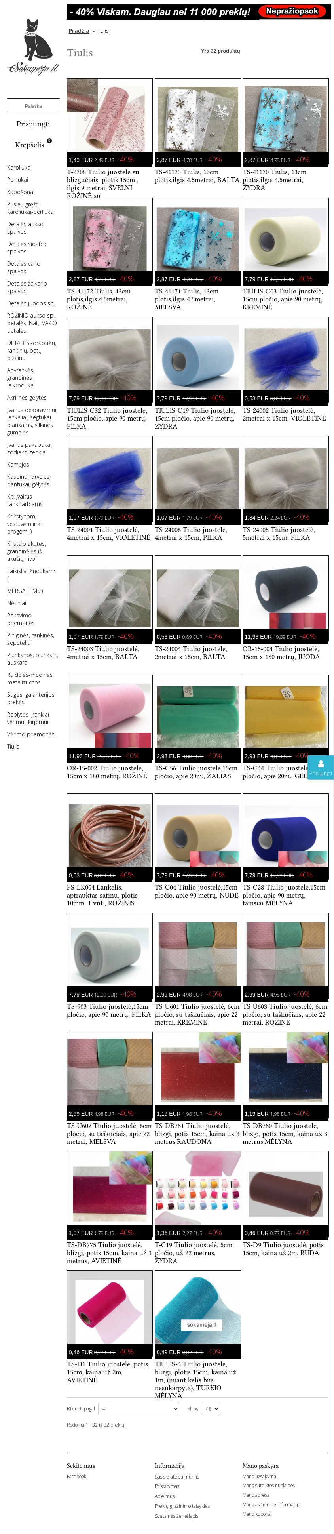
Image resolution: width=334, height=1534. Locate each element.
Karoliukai (19, 167)
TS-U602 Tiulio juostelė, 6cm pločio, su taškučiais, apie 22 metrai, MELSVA (109, 1133)
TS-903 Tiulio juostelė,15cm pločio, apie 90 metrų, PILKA (109, 1010)
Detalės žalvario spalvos (27, 287)
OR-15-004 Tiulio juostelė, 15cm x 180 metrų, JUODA (281, 653)
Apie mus (165, 1496)
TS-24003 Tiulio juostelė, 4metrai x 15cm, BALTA (103, 653)
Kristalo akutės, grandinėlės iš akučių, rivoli (26, 551)
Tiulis (13, 746)
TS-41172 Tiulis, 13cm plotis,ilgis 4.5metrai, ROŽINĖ (99, 299)
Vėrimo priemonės (31, 734)
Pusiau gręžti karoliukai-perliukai (31, 207)
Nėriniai (16, 603)
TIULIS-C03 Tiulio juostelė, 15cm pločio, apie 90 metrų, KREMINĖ (283, 299)
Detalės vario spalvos (23, 267)
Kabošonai (20, 192)
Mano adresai (257, 1495)
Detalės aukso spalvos (25, 227)
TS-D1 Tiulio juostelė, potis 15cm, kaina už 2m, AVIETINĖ (107, 1372)
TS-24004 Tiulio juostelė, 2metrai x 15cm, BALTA (191, 653)
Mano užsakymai (260, 1476)
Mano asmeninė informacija (271, 1504)
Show (193, 1408)
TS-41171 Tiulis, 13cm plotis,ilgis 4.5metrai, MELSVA (186, 299)
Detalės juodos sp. (31, 303)
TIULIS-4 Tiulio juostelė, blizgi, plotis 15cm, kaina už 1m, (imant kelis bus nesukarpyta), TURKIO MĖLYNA (195, 1380)
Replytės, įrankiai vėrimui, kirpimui (28, 718)
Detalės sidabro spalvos (27, 247)
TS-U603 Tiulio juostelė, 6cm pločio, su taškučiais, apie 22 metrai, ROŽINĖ (285, 1014)
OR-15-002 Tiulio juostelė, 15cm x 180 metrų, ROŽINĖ (107, 772)
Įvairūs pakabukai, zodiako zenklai (30, 448)
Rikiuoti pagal (81, 1408)
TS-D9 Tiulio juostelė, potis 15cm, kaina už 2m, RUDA (283, 1249)
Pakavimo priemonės (21, 619)
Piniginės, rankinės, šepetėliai (30, 638)
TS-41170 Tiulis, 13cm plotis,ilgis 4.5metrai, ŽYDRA (274, 180)
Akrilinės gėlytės (27, 397)
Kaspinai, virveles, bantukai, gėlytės (29, 480)
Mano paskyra (261, 1465)
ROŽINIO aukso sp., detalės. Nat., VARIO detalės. (32, 323)
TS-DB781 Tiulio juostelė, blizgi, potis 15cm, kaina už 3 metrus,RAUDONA (197, 1133)
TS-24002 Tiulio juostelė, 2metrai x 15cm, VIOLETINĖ (284, 414)
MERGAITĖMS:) (25, 591)
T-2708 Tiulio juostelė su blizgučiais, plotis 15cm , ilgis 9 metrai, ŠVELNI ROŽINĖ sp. (103, 184)
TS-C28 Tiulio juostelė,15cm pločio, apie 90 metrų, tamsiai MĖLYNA (284, 895)
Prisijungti (33, 123)
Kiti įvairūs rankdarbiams (25, 500)
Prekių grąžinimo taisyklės (182, 1506)
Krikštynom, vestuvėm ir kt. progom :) (25, 524)
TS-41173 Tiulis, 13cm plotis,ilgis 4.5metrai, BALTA (197, 176)
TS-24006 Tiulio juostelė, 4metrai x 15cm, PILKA (191, 533)
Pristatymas (167, 1486)
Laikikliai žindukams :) (32, 574)
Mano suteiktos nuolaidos (269, 1485)
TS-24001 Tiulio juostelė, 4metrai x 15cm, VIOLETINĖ (108, 533)
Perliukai (17, 179)
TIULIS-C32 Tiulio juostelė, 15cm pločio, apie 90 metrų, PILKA (107, 418)
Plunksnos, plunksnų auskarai (33, 658)
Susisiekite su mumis (177, 1476)
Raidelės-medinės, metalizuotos (30, 678)
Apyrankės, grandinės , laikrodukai (21, 377)
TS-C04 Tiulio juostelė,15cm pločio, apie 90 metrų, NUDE (197, 891)
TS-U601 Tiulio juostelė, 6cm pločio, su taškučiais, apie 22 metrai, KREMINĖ (197, 1014)
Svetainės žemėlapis (176, 1516)
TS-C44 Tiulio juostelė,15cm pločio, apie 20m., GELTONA (285, 772)
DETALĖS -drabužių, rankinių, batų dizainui (31, 350)
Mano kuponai (257, 1514)
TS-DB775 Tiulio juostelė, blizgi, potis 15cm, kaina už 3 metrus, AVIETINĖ (109, 1253)
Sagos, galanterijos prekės (31, 698)
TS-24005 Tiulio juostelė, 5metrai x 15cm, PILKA (279, 533)
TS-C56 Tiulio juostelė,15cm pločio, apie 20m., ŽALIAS (196, 772)
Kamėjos (18, 464)
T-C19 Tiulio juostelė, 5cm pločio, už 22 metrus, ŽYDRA (193, 1253)
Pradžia (79, 30)
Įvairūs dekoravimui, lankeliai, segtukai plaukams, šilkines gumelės (32, 421)
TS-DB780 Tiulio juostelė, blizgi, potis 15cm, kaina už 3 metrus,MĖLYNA (285, 1133)
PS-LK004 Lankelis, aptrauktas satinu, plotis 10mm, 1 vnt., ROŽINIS (102, 895)
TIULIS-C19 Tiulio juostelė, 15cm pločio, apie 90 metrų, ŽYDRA (195, 418)
